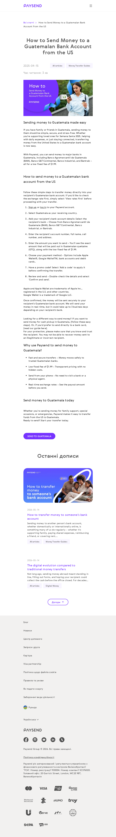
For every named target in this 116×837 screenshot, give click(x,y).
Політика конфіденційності (38, 757)
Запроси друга (31, 647)
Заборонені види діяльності (39, 697)
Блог (25, 622)
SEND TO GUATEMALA (39, 436)
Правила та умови (33, 680)
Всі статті (30, 22)
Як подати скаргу (33, 688)
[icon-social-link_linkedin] (53, 739)
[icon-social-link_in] (35, 739)
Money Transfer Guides (79, 65)
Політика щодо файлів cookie (39, 672)
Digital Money (52, 585)
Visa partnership (32, 663)
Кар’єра (27, 655)
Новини (27, 630)
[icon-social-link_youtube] (44, 739)
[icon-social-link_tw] (61, 739)
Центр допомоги (32, 638)
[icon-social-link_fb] (26, 739)
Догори (58, 602)
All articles (57, 65)
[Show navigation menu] (91, 6)
